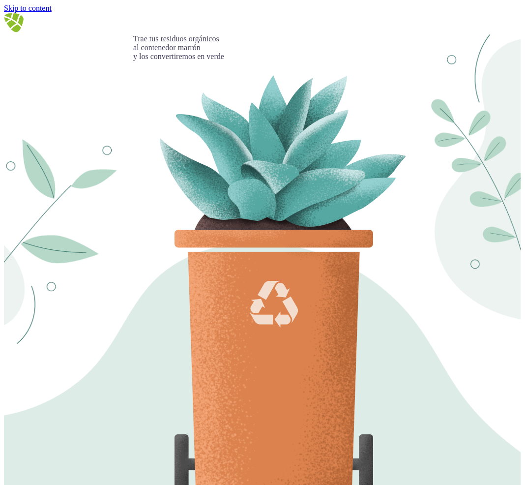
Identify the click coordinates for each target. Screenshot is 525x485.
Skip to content (28, 8)
